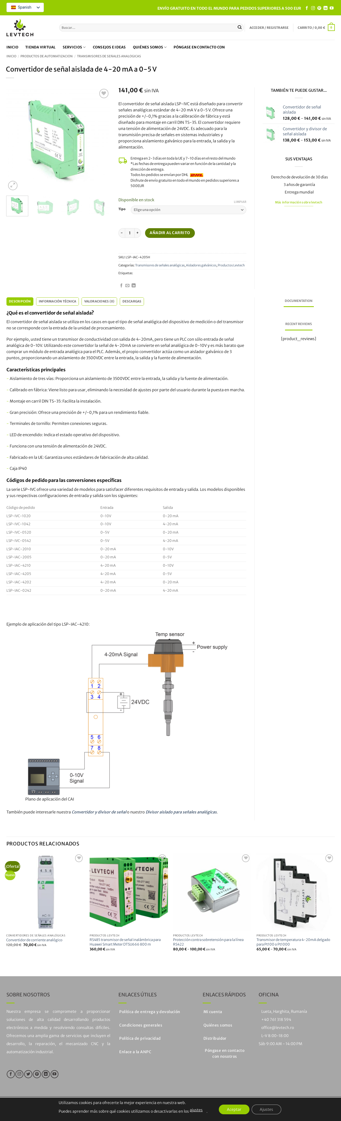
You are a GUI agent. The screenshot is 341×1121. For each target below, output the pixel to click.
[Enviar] (239, 27)
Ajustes (266, 1109)
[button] (269, 28)
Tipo (121, 209)
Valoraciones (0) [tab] (99, 301)
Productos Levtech (231, 265)
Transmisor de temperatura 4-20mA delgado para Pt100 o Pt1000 (293, 942)
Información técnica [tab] (57, 301)
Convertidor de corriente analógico (34, 940)
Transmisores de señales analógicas (109, 56)
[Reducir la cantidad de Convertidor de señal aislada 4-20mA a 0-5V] (121, 233)
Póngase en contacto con (199, 47)
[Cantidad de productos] (130, 233)
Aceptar (234, 1109)
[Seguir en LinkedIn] (325, 8)
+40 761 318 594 (276, 1019)
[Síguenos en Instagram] (313, 8)
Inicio (12, 47)
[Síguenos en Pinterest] (319, 8)
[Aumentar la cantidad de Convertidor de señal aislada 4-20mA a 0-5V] (138, 233)
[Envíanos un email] (127, 286)
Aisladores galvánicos (201, 265)
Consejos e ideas (109, 47)
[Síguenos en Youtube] (331, 8)
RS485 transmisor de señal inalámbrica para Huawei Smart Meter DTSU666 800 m (125, 942)
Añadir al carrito (170, 232)
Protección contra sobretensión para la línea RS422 (208, 942)
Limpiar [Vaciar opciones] (240, 202)
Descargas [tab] (132, 301)
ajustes (196, 1110)
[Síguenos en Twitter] (28, 1074)
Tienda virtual (40, 47)
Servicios (74, 47)
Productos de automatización (46, 56)
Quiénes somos (150, 47)
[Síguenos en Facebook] (307, 8)
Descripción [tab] (20, 301)
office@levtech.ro (277, 1027)
